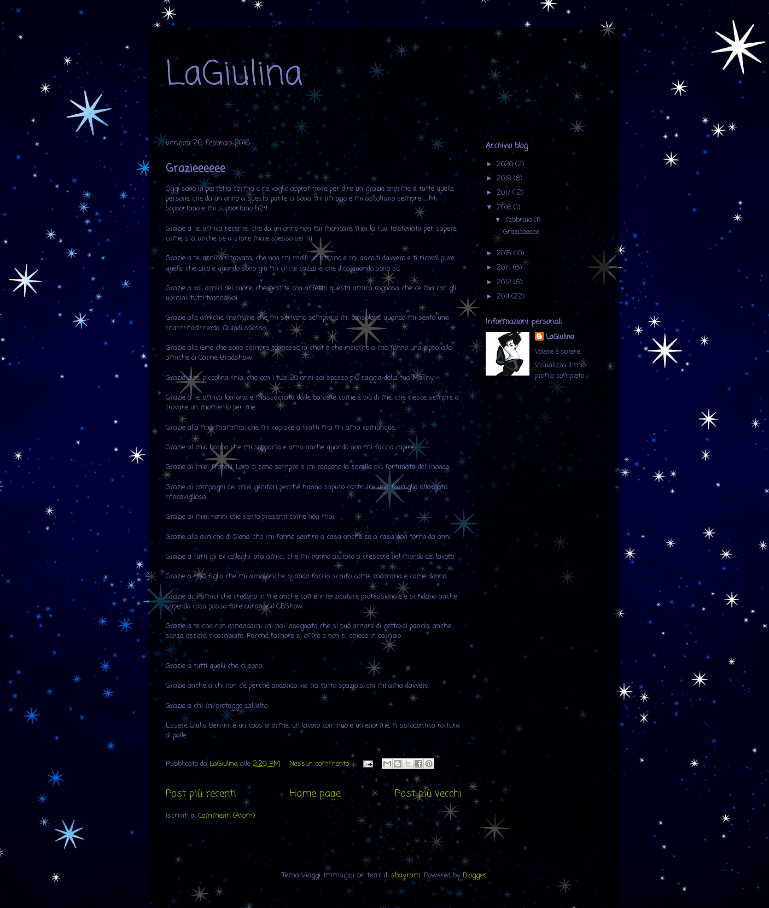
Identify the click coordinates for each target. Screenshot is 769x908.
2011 (504, 296)
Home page (315, 793)
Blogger (474, 875)
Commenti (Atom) (226, 816)
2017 (504, 193)
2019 (505, 178)
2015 (505, 253)
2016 (505, 207)
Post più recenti (201, 793)
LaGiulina (234, 75)
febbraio (519, 220)
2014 (505, 267)
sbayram (406, 875)
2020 (506, 164)
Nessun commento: (320, 764)
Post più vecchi (428, 793)
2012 (505, 282)
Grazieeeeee (195, 168)
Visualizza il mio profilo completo (560, 370)
